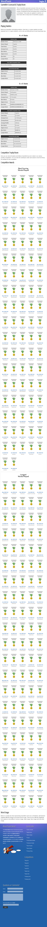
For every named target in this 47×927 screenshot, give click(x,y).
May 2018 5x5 (22, 452)
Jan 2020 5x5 (40, 405)
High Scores (29, 832)
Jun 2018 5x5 (14, 452)
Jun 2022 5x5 (5, 327)
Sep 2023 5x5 (14, 280)
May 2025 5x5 (14, 217)
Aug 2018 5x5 (22, 774)
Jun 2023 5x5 (40, 280)
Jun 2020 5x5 (40, 390)
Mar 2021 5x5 (5, 374)
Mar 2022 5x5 (31, 327)
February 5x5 (27, 879)
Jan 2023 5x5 (31, 295)
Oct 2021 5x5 (31, 343)
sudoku (19, 837)
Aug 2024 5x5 (5, 248)
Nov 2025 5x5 (5, 201)
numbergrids (5, 837)
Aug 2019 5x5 (14, 743)
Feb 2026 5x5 (23, 186)
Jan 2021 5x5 (23, 374)
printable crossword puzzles (13, 841)
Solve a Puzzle (30, 829)
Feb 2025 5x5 (40, 217)
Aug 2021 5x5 (5, 358)
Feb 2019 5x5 (23, 759)
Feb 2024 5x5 (14, 264)
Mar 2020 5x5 (23, 405)
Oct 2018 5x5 (31, 437)
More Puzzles (29, 845)
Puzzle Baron (7, 829)
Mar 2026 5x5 (23, 492)
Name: (4, 888)
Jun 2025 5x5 (5, 217)
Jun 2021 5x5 (23, 358)
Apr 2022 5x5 (23, 327)
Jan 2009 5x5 (23, 806)
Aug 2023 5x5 (22, 280)
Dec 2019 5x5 (5, 421)
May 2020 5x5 (5, 405)
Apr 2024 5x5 (40, 248)
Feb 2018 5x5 (5, 468)
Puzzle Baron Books (31, 840)
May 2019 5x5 (14, 437)
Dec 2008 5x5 (31, 806)
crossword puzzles (7, 839)
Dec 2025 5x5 (40, 186)
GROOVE (17, 132)
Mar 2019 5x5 (23, 437)
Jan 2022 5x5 (5, 343)
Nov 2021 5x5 (22, 343)
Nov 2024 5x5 (22, 233)
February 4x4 (27, 876)
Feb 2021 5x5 (14, 374)
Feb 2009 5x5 (14, 806)
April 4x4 (27, 865)
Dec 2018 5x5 (31, 759)
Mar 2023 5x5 (14, 295)
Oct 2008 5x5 (14, 468)
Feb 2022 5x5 (40, 327)
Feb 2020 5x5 (31, 405)
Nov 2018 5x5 (40, 759)
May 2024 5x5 (31, 248)
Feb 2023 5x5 (23, 295)
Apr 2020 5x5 (14, 405)
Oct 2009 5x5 (5, 806)
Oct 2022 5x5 (14, 311)
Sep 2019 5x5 (31, 421)
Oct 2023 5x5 (5, 280)
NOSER (17, 130)
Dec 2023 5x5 (31, 264)
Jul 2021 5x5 (14, 358)
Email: (4, 891)
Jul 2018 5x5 (5, 452)
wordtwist (12, 837)
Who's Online (29, 835)
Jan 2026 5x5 (31, 186)
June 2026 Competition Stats (13, 62)
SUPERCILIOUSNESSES (16, 104)
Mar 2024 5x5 (5, 264)
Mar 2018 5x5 (40, 452)
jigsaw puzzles (16, 833)
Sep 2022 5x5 (23, 311)
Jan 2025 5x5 (5, 233)
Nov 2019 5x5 (14, 421)
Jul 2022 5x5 (40, 311)
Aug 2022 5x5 (31, 311)
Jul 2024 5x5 (14, 248)
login (41, 1)
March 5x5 (27, 873)
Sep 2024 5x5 (40, 233)
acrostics (5, 835)
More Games (29, 848)
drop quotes (16, 835)
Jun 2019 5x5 (5, 437)
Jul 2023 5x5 (31, 280)
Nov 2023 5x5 (40, 264)
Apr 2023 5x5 (23, 602)
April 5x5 (27, 868)
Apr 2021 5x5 (40, 358)
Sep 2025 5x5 (23, 201)
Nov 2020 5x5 (40, 374)
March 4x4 (27, 871)
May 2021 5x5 (31, 358)
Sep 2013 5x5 (40, 790)
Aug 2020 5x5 (22, 390)
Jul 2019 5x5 (40, 421)
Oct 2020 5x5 (5, 390)
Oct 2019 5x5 (23, 421)
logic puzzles (10, 835)
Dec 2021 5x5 (14, 343)
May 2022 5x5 (14, 327)
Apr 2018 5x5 (31, 452)
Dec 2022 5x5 (40, 295)
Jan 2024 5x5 (23, 264)
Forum (28, 837)
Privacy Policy (30, 851)
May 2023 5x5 (5, 295)
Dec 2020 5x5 (31, 374)
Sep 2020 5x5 (14, 390)
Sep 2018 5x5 (40, 437)
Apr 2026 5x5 (14, 186)
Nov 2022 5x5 (5, 311)
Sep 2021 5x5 (40, 343)
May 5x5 (26, 863)
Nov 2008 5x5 (40, 806)
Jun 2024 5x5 (23, 248)
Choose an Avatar (30, 843)
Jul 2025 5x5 (40, 201)
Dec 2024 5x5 (14, 233)
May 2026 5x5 (5, 186)
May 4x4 (26, 860)
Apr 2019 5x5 (5, 759)
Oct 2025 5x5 (14, 201)
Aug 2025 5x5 (31, 201)
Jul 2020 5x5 (31, 390)
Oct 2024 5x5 (31, 233)
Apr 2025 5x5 (23, 217)
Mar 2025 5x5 (31, 217)
